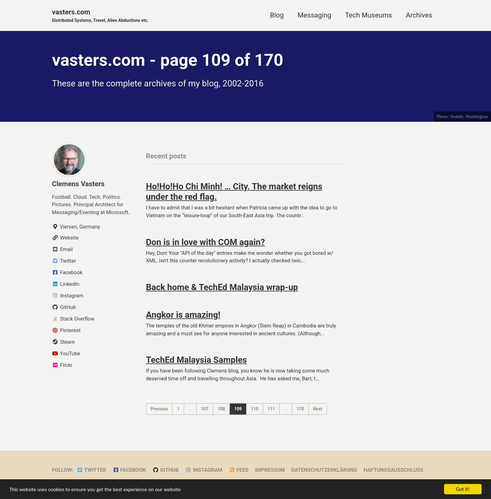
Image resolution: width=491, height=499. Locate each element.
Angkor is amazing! (183, 315)
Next (317, 408)
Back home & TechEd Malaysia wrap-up (222, 287)
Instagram (203, 470)
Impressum (270, 470)
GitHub (165, 470)
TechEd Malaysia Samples (196, 360)
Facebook (129, 470)
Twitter (91, 470)
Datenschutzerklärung (324, 470)
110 (254, 408)
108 (221, 408)
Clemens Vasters (78, 184)
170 (300, 408)
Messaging (314, 15)
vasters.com (100, 16)
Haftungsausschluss (393, 470)
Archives (419, 15)
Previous (159, 408)
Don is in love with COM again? (205, 242)
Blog (277, 15)
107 (205, 408)
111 (271, 408)
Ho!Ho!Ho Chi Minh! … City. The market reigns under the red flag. (234, 191)
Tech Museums (368, 15)
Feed (239, 470)
